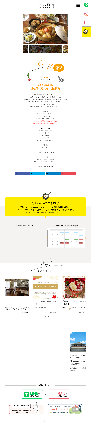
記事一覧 (45, 317)
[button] (85, 238)
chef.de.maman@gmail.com (77, 361)
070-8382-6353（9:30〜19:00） (75, 364)
